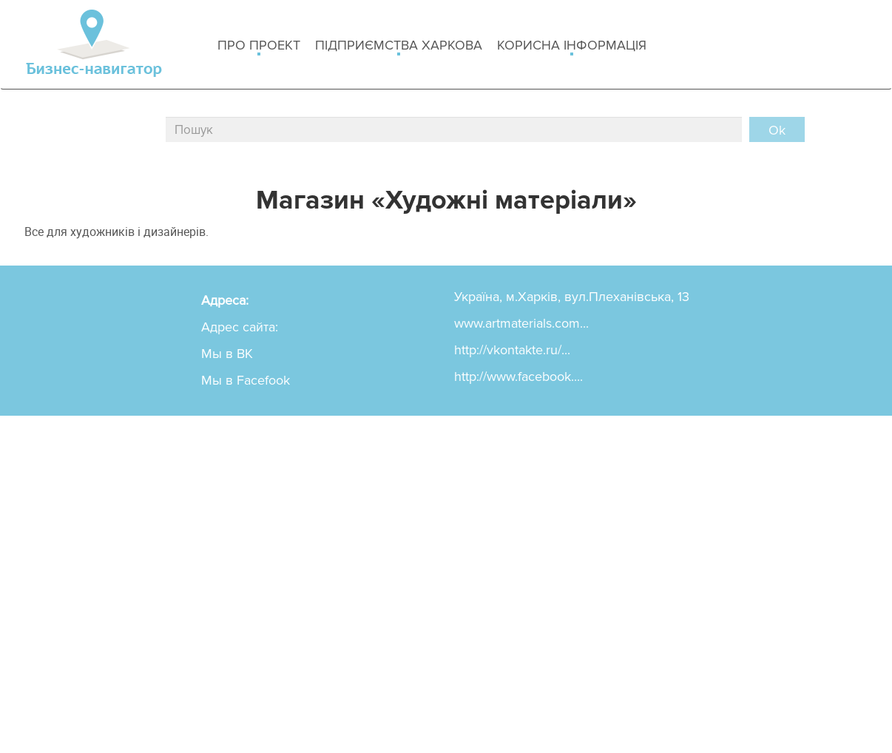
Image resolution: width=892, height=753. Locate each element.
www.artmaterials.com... (521, 323)
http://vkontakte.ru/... (512, 350)
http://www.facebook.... (518, 376)
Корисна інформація (571, 46)
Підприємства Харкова (398, 46)
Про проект (258, 46)
